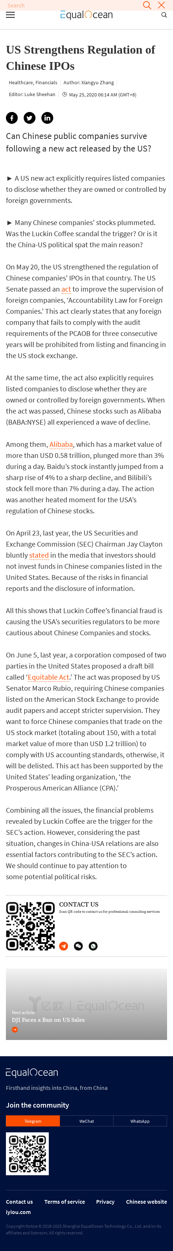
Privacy (105, 1201)
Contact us (19, 1201)
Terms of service (64, 1201)
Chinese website (146, 1201)
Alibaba (61, 444)
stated (39, 555)
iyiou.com (18, 1212)
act (66, 288)
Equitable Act (48, 676)
